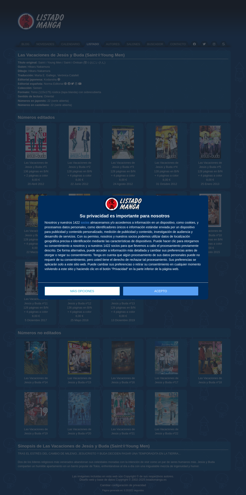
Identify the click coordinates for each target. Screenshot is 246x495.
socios (85, 222)
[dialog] (123, 248)
